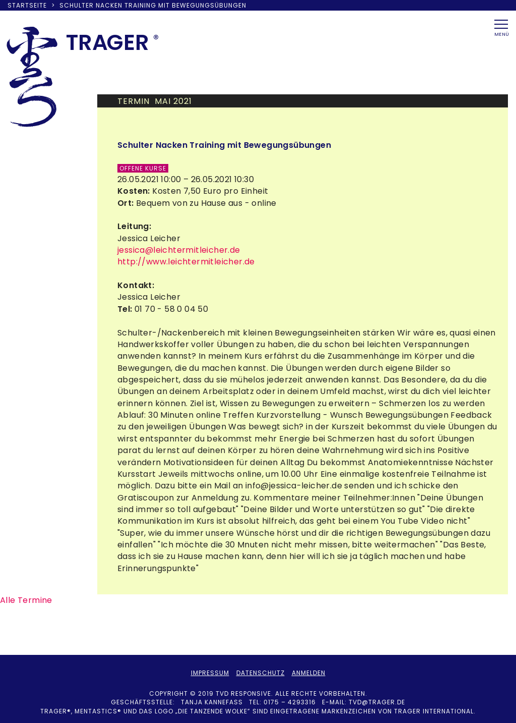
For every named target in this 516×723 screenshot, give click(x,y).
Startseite (27, 5)
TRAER (107, 42)
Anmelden (309, 673)
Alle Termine (26, 600)
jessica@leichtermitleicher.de (178, 250)
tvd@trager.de (377, 702)
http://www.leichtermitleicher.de (186, 261)
